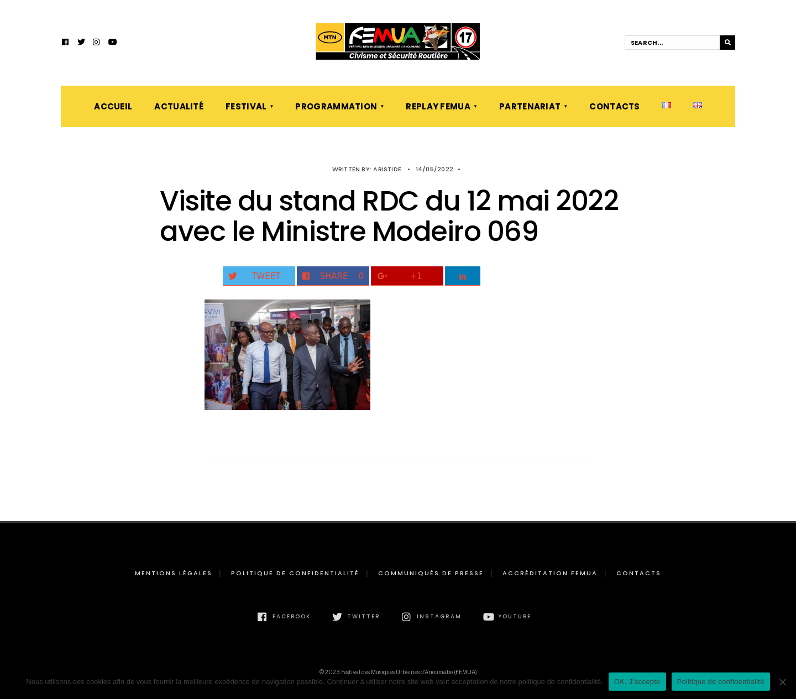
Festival (246, 106)
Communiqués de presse (431, 573)
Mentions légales (173, 573)
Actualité (178, 106)
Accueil (113, 106)
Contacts (614, 106)
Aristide (387, 169)
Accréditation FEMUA (550, 573)
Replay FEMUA (438, 106)
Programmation (336, 106)
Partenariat (530, 106)
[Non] (782, 681)
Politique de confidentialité (295, 573)
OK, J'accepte (637, 681)
